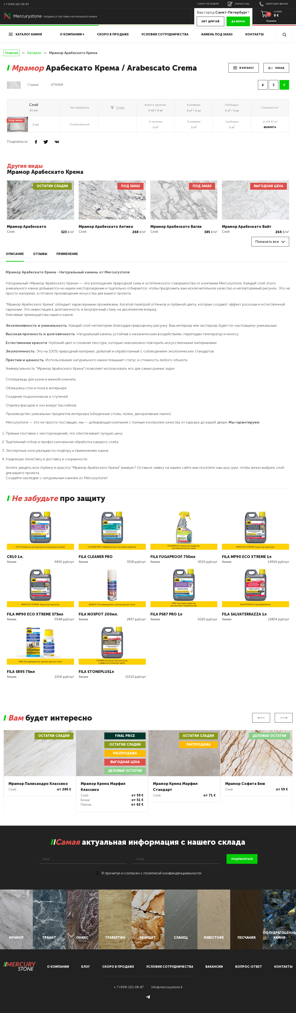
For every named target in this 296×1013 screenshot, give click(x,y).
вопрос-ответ (248, 966)
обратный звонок (274, 4)
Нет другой (210, 21)
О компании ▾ (72, 34)
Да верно (238, 21)
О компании (58, 966)
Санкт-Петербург (208, 4)
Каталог (34, 53)
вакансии (214, 966)
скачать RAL (238, 4)
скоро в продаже (113, 34)
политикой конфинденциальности (172, 873)
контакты (283, 966)
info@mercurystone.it (166, 987)
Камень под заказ (216, 34)
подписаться (242, 859)
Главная (11, 53)
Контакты (254, 34)
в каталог (243, 67)
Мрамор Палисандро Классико (38, 783)
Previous (261, 718)
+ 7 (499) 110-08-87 (16, 4)
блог (85, 966)
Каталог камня (25, 34)
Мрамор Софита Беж (245, 783)
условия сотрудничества (164, 34)
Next (284, 718)
